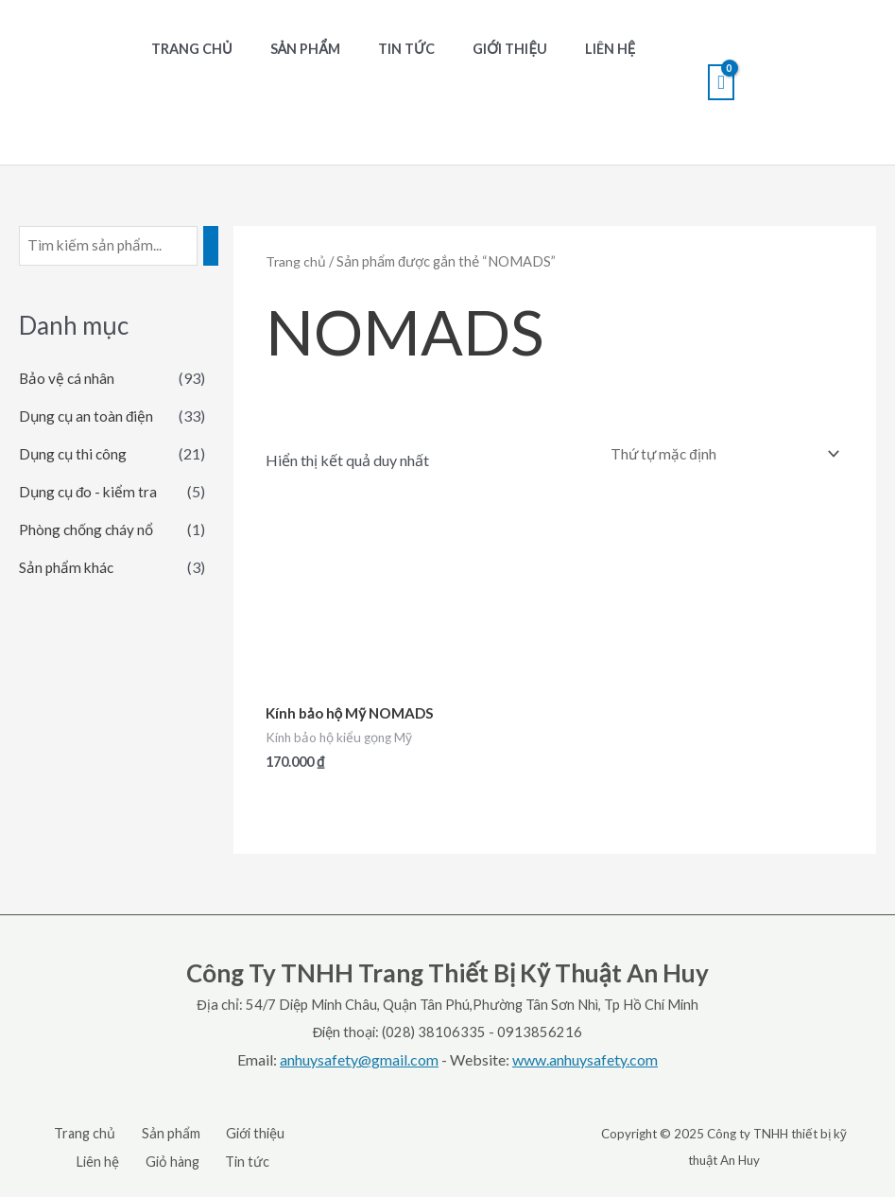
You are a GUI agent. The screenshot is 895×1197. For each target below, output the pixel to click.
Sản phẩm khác (67, 569)
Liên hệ (562, 49)
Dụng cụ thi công (74, 455)
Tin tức (380, 49)
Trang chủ (186, 49)
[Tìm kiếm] (217, 246)
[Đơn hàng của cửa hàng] (718, 454)
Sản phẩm (289, 49)
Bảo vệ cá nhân (67, 380)
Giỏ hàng (174, 1163)
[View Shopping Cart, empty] (721, 82)
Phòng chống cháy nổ (88, 531)
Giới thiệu (473, 49)
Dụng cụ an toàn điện (88, 417)
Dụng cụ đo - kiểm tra (90, 493)
